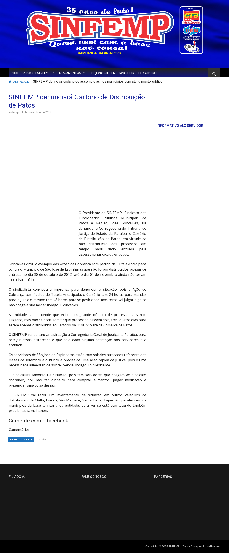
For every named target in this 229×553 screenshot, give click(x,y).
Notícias (44, 439)
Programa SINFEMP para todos (112, 73)
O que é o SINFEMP (38, 72)
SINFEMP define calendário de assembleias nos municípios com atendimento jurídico (97, 81)
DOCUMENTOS (72, 72)
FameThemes (211, 546)
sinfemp (14, 112)
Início (14, 73)
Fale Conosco (147, 73)
